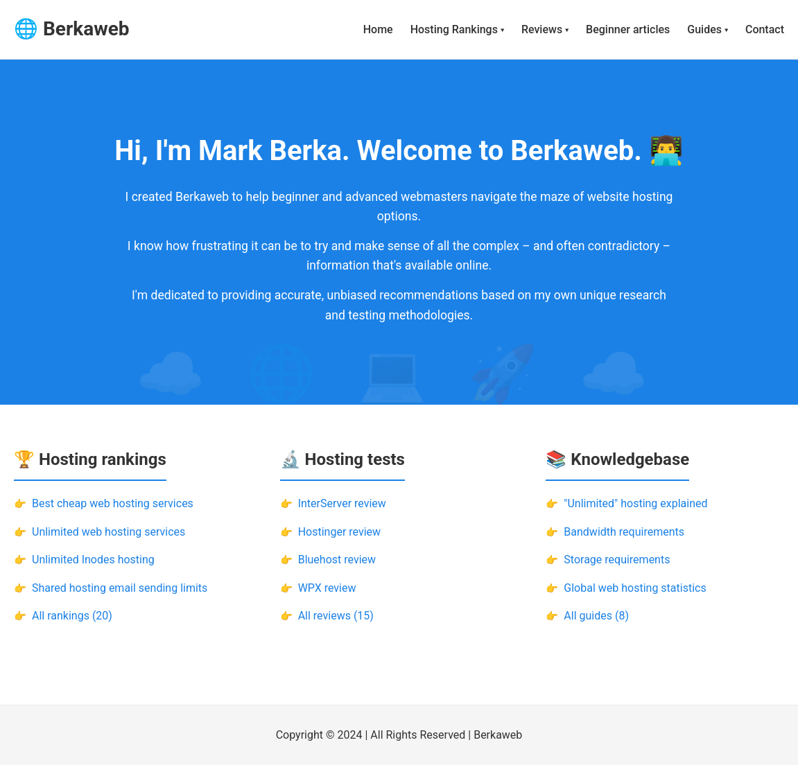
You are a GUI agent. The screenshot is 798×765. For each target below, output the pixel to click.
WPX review (327, 588)
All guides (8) (596, 615)
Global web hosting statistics (635, 588)
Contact (764, 29)
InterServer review (342, 503)
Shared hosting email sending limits (119, 588)
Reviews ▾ (545, 29)
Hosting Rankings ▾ (457, 29)
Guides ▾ (707, 29)
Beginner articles (628, 29)
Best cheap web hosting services (112, 503)
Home (378, 29)
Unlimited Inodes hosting (93, 559)
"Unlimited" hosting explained (635, 503)
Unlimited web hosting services (108, 531)
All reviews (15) (336, 615)
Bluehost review (337, 559)
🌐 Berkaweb (72, 28)
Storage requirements (617, 559)
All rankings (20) (72, 615)
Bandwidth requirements (624, 531)
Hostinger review (339, 531)
